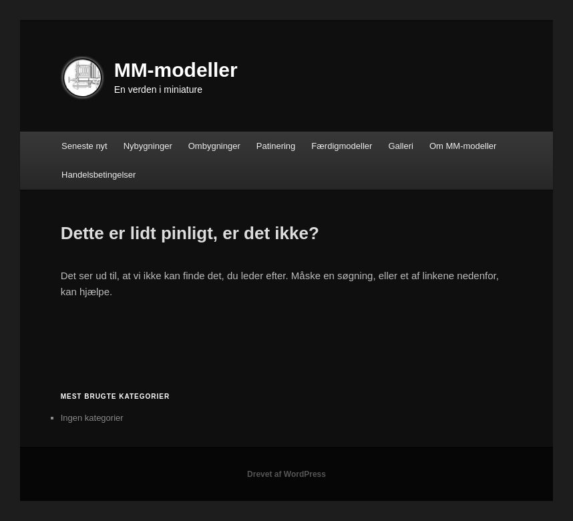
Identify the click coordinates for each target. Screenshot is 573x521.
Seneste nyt (84, 146)
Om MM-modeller (462, 146)
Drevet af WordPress (286, 474)
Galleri (400, 146)
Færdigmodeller (341, 146)
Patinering (276, 146)
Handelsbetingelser (98, 175)
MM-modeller (176, 70)
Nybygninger (148, 146)
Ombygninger (214, 146)
